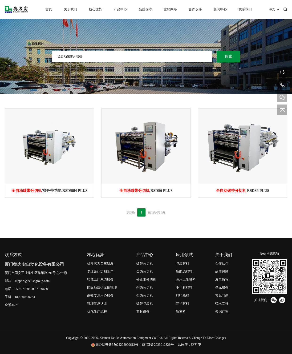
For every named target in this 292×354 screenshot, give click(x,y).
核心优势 (95, 9)
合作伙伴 (195, 9)
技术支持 (221, 303)
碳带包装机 (144, 303)
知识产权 (221, 311)
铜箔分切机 (144, 287)
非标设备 (143, 311)
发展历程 (221, 279)
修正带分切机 (146, 279)
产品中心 (120, 9)
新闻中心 (220, 9)
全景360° (11, 305)
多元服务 (221, 287)
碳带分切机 (144, 263)
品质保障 (145, 9)
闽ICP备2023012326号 (158, 344)
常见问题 (221, 295)
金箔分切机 (144, 271)
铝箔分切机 (144, 295)
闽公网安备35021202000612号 (116, 344)
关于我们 (70, 9)
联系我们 (245, 9)
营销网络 (170, 9)
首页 (48, 9)
